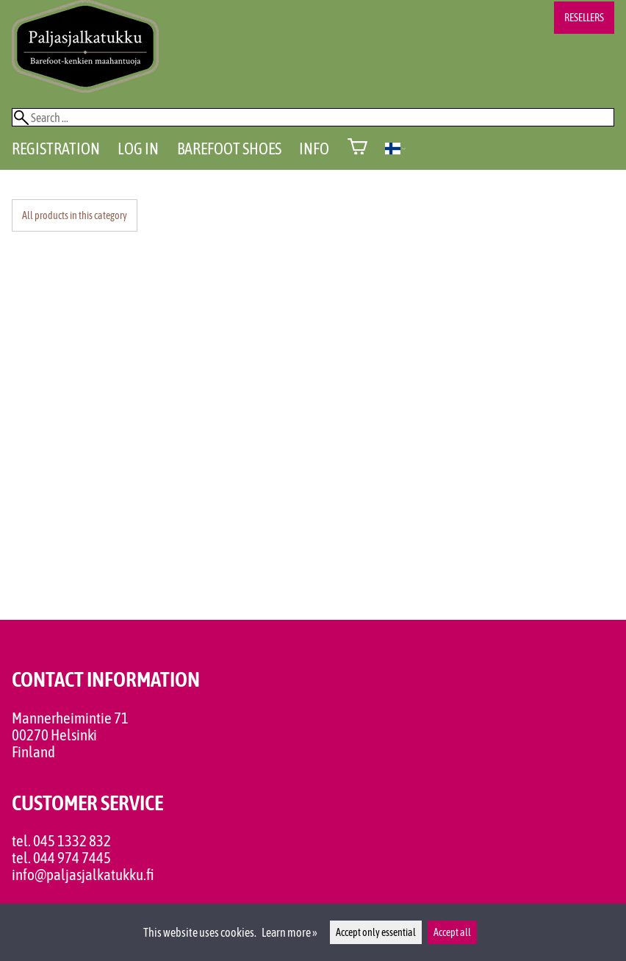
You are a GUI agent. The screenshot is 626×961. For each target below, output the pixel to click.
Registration (56, 148)
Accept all (452, 932)
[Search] (313, 117)
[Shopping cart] (357, 148)
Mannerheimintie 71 (70, 718)
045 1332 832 (72, 840)
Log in (138, 148)
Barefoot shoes (229, 148)
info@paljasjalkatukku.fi (83, 874)
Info (314, 148)
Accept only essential (376, 932)
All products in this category (74, 215)
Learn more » (289, 932)
